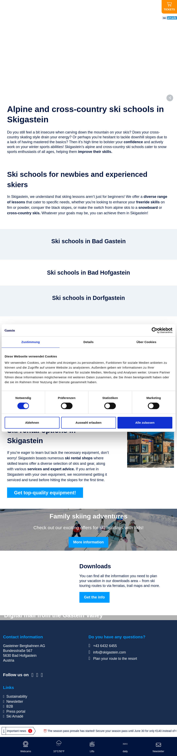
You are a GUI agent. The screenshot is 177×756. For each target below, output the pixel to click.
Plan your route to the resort (113, 659)
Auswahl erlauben (88, 422)
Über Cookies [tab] (146, 342)
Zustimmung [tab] (30, 342)
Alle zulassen (145, 422)
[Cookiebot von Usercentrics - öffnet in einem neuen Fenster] (154, 330)
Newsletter (14, 701)
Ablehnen (32, 422)
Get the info (94, 597)
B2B (9, 706)
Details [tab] (88, 342)
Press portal (16, 711)
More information (88, 542)
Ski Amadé (14, 716)
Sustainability (16, 697)
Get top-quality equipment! (46, 493)
